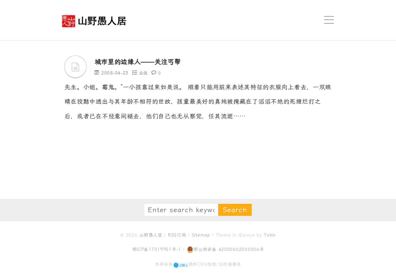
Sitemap (201, 235)
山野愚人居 (150, 235)
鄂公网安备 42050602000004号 (225, 249)
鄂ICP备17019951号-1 (156, 249)
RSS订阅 (177, 235)
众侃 (144, 73)
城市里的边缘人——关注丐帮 (149, 61)
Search (235, 210)
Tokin (270, 235)
